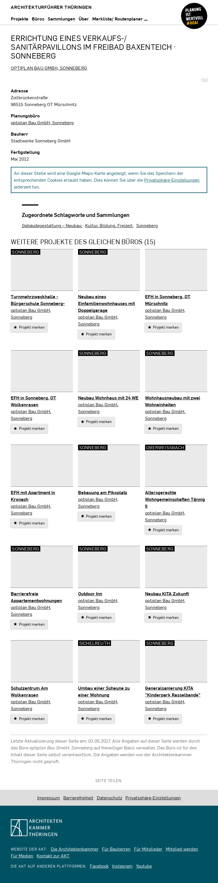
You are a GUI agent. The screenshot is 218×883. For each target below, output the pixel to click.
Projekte (19, 18)
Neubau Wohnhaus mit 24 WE (108, 397)
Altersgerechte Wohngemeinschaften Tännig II (175, 499)
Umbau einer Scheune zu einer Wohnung (104, 691)
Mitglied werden (182, 848)
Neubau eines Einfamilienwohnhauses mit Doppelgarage (106, 303)
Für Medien (22, 855)
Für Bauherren (116, 848)
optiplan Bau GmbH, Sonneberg (49, 68)
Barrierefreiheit (78, 797)
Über (84, 18)
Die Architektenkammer (74, 848)
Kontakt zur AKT (53, 855)
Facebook (99, 866)
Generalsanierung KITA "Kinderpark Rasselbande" (172, 691)
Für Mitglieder (148, 848)
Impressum (48, 797)
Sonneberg (147, 225)
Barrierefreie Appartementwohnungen (36, 597)
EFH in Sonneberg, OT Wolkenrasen (33, 401)
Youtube (144, 866)
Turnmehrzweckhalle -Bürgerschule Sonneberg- (38, 299)
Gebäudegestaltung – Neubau (51, 225)
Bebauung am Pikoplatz (102, 492)
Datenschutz (109, 797)
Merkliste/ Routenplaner (120, 18)
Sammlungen (61, 18)
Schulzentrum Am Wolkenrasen (29, 691)
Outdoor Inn (90, 593)
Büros (38, 18)
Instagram (122, 866)
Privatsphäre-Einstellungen (172, 180)
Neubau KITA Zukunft (167, 593)
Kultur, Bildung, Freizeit (108, 225)
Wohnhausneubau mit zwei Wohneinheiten (172, 401)
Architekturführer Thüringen (51, 7)
